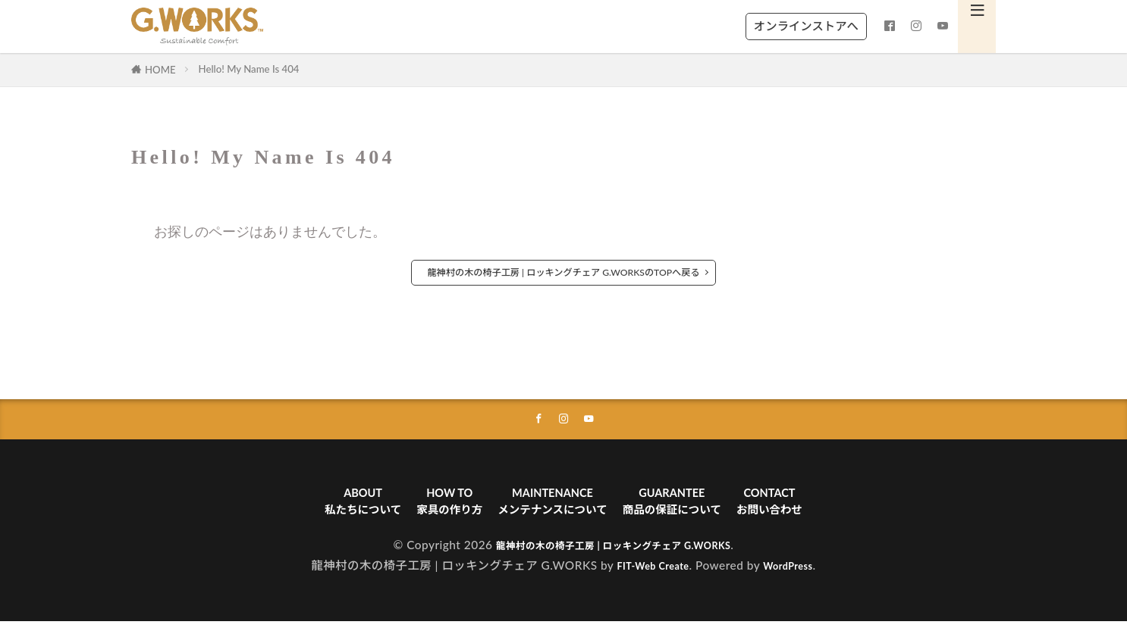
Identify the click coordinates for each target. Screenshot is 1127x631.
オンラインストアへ (806, 26)
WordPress (795, 575)
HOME (160, 70)
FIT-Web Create (647, 575)
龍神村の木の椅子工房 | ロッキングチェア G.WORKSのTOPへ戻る (563, 273)
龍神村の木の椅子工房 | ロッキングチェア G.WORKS (613, 554)
